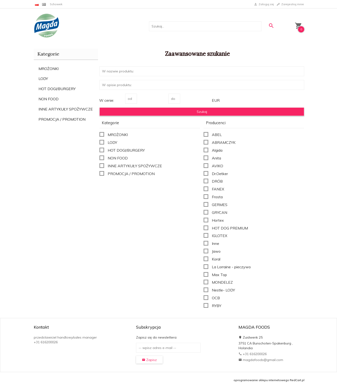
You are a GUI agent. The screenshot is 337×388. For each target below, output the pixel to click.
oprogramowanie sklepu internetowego (261, 380)
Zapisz (149, 360)
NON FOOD (48, 99)
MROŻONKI (48, 68)
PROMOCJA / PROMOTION (61, 119)
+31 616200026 (253, 354)
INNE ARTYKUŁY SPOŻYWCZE (65, 109)
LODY (43, 78)
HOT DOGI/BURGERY (57, 88)
